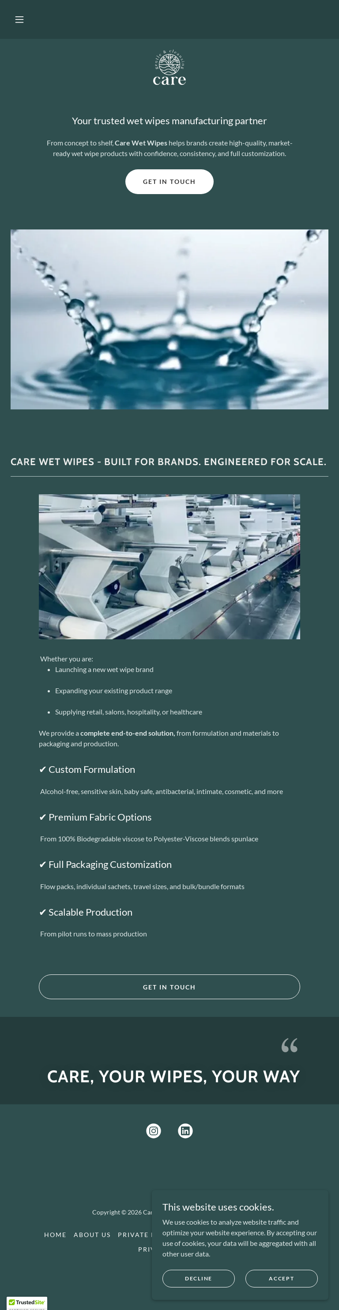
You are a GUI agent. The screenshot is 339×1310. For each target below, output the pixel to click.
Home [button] (55, 1234)
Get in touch (169, 987)
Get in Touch (169, 181)
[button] (19, 19)
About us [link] (92, 1234)
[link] (169, 67)
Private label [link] (145, 1234)
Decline (198, 1278)
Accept (281, 1278)
